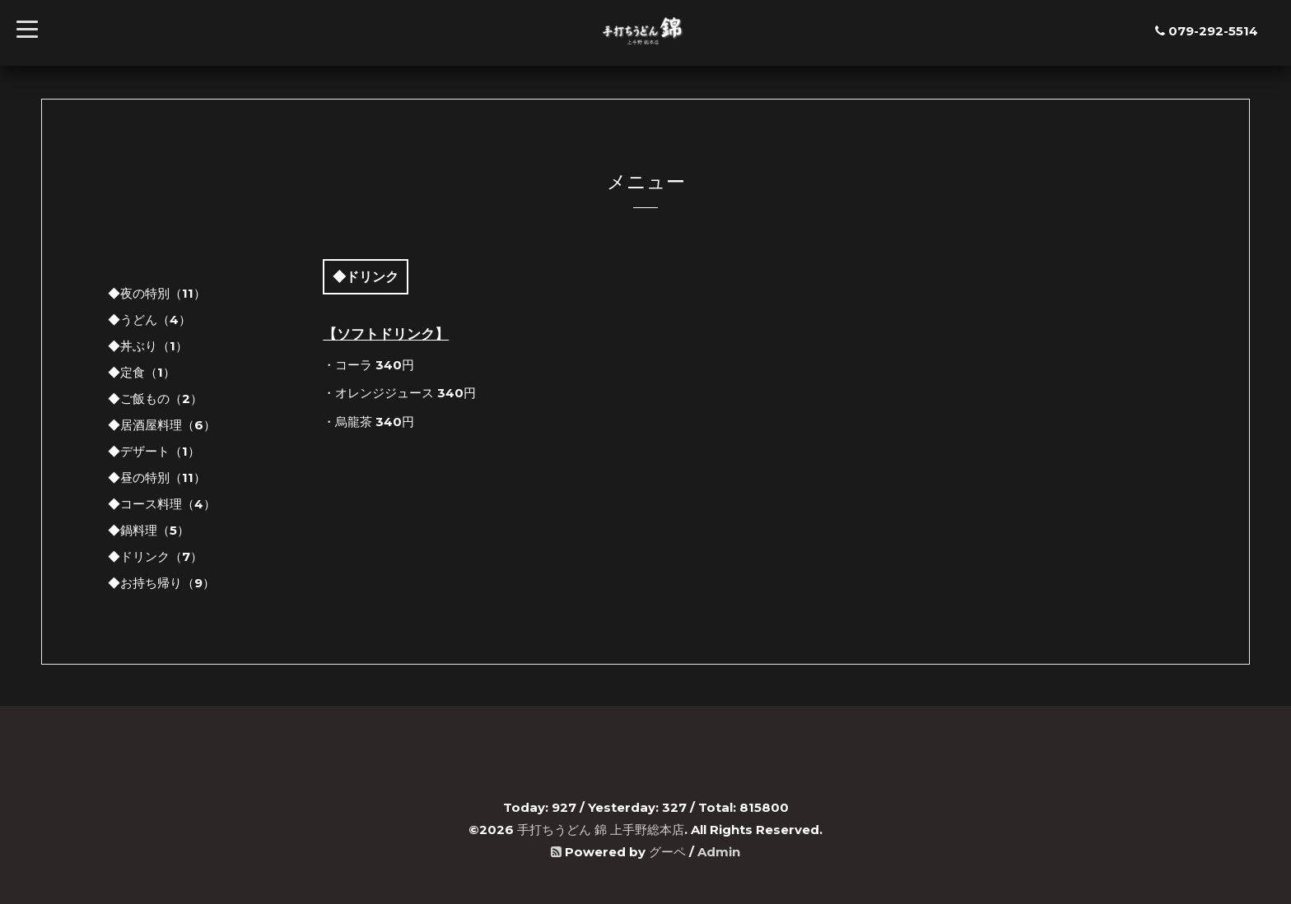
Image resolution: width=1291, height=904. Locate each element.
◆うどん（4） (149, 319)
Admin (718, 852)
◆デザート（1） (154, 451)
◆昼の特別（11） (157, 477)
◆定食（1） (141, 372)
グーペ (667, 852)
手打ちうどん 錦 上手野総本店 (600, 829)
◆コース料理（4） (162, 504)
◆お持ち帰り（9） (161, 583)
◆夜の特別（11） (157, 293)
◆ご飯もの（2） (155, 398)
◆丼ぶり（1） (148, 346)
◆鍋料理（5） (148, 530)
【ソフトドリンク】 (386, 334)
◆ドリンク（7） (155, 556)
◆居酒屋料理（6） (162, 425)
